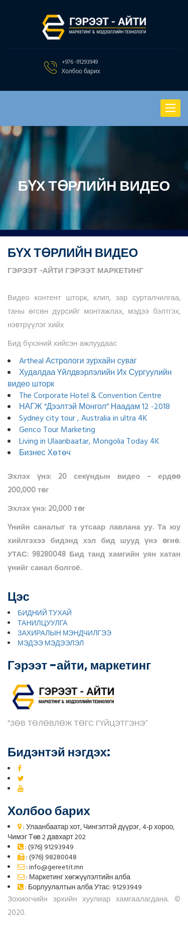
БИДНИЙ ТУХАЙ (45, 613)
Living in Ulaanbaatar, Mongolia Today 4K (89, 441)
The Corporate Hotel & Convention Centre (90, 396)
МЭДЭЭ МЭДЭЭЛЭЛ (51, 643)
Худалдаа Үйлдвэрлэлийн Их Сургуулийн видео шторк (90, 378)
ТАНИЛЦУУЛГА (43, 623)
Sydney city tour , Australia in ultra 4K (83, 418)
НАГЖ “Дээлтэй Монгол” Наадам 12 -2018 (94, 407)
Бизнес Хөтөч (45, 453)
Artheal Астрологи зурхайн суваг (78, 361)
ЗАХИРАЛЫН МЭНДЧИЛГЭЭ (64, 633)
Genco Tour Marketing (57, 430)
